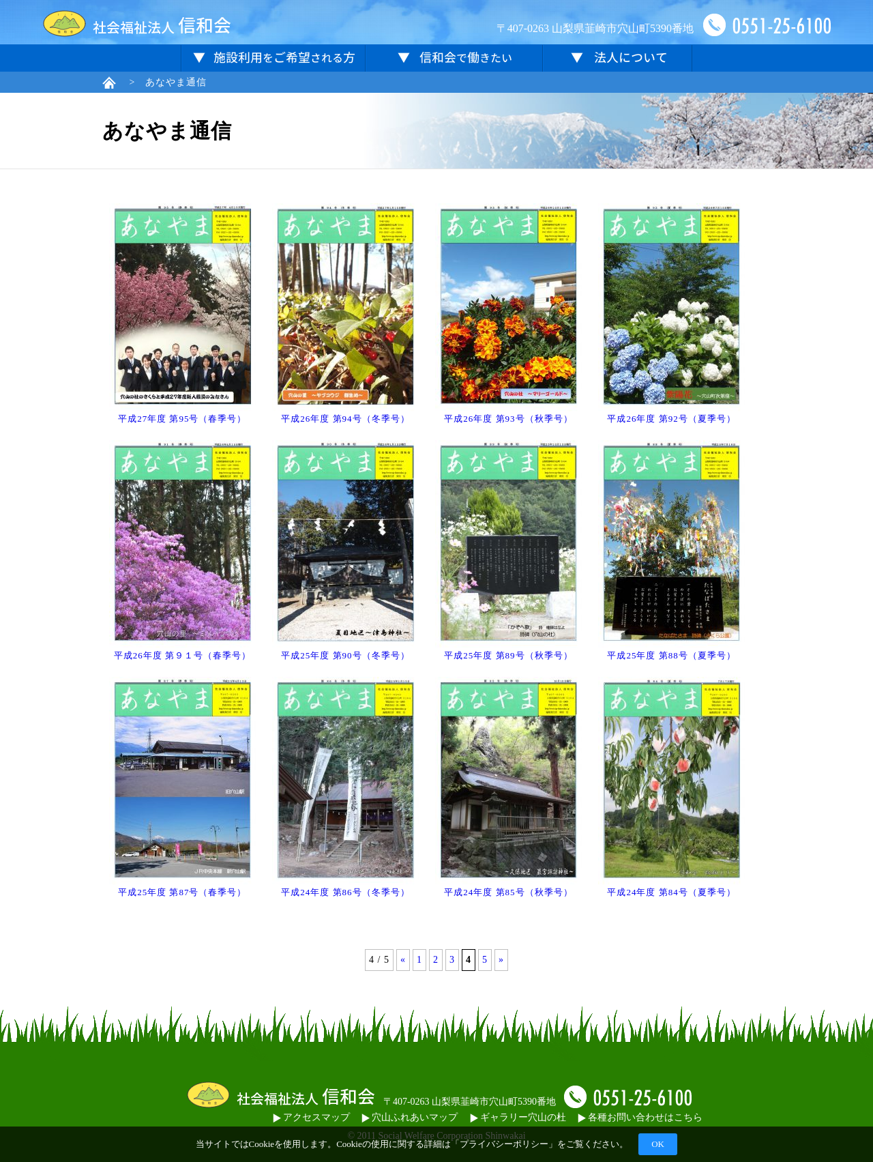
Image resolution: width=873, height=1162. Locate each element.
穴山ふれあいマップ (409, 1117)
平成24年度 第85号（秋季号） (508, 892)
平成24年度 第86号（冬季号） (345, 892)
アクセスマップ (311, 1117)
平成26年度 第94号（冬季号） (345, 418)
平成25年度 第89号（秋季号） (508, 655)
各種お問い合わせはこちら (640, 1117)
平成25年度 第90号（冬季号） (345, 655)
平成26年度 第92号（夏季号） (671, 418)
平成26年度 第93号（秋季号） (508, 418)
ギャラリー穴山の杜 (518, 1117)
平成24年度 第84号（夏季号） (671, 892)
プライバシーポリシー (504, 1144)
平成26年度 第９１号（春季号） (182, 655)
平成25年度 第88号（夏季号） (671, 655)
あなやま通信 (176, 82)
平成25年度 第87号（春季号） (182, 892)
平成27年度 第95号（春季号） (182, 418)
